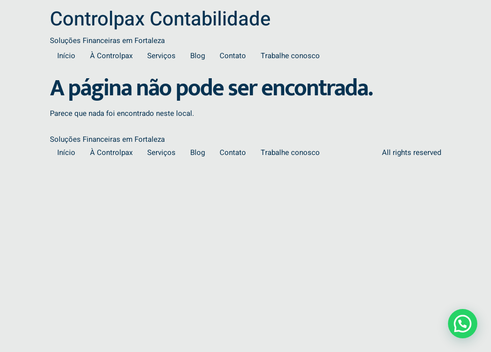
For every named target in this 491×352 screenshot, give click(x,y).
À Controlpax (111, 55)
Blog (197, 55)
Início (66, 55)
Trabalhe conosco (290, 55)
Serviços (161, 55)
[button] (462, 323)
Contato (233, 55)
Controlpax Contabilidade (160, 19)
